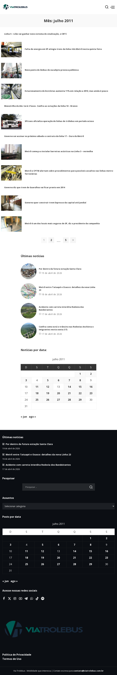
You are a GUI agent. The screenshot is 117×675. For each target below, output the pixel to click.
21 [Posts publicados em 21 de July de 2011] (69, 393)
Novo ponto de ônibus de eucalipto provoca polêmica (52, 70)
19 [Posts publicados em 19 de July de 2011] (47, 393)
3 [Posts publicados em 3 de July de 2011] (26, 380)
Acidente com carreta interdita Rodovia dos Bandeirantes (38, 464)
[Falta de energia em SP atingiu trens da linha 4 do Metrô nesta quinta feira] (11, 49)
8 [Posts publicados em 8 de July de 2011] (80, 380)
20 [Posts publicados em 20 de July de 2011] (58, 393)
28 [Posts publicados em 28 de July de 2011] (69, 399)
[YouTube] (20, 598)
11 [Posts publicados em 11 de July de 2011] (37, 386)
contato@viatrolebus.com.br (89, 670)
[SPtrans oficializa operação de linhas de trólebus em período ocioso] (11, 121)
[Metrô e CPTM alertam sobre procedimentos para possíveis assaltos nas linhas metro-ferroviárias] (11, 173)
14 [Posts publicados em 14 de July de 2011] (69, 386)
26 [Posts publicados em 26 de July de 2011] (47, 399)
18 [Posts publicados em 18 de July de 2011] (37, 393)
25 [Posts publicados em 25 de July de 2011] (37, 399)
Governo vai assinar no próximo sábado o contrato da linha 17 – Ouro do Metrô (44, 136)
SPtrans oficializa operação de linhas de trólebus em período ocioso (59, 121)
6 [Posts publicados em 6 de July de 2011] (58, 380)
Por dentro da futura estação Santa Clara (60, 269)
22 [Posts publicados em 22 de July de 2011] (80, 393)
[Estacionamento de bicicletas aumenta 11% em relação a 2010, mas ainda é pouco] (11, 91)
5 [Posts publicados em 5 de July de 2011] (47, 380)
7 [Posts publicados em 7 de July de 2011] (69, 380)
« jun (24, 416)
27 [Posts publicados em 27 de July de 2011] (58, 399)
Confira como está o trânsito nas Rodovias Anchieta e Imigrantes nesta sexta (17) (66, 328)
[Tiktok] (37, 598)
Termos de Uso (11, 659)
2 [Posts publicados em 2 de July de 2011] (91, 374)
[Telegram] (26, 598)
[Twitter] (9, 598)
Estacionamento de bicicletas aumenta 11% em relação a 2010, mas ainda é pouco (66, 91)
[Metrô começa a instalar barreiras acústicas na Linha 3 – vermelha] (11, 152)
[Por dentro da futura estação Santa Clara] (28, 271)
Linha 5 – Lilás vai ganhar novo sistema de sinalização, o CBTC (35, 34)
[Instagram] (15, 598)
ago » (32, 416)
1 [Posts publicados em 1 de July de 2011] (80, 374)
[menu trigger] (112, 7)
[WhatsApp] (31, 598)
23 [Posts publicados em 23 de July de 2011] (91, 393)
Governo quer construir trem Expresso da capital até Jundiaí (55, 202)
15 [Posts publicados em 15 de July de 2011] (80, 386)
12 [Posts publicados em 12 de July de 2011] (47, 386)
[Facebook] (4, 598)
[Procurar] (107, 7)
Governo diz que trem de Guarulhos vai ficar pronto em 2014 (34, 187)
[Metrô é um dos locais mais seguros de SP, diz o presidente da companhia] (11, 224)
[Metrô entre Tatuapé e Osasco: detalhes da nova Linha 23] (28, 291)
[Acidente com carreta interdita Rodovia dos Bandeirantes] (28, 311)
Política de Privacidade (16, 654)
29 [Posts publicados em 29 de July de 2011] (80, 399)
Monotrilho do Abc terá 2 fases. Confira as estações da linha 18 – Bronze (41, 106)
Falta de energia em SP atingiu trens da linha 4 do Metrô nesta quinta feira (63, 49)
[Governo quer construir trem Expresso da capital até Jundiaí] (11, 203)
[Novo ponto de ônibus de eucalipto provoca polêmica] (11, 70)
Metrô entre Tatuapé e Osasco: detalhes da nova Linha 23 (38, 454)
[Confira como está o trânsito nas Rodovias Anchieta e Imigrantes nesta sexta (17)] (28, 331)
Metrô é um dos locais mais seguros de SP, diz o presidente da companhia (62, 223)
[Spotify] (42, 598)
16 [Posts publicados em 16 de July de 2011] (91, 386)
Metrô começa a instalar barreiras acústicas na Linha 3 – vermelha (59, 151)
